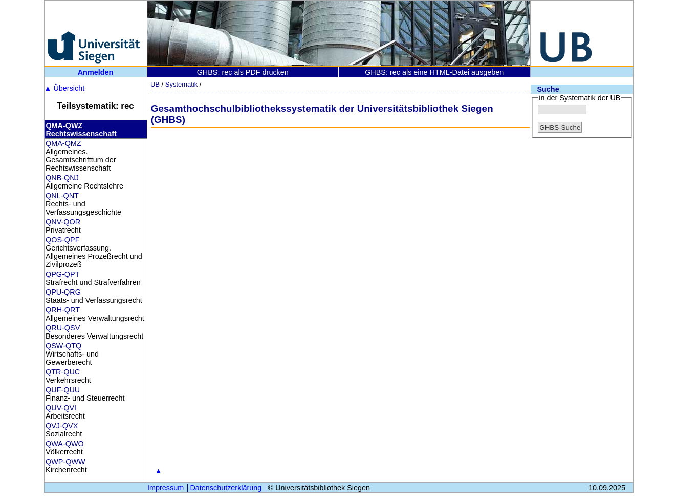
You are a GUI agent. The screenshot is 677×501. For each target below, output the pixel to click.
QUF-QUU (63, 390)
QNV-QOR (63, 222)
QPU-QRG (63, 292)
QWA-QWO (65, 444)
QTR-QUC (63, 372)
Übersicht (64, 88)
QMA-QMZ (63, 143)
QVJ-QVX (62, 426)
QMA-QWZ (64, 125)
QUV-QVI (61, 408)
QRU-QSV (63, 328)
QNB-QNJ (62, 178)
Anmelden (96, 72)
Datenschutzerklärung (225, 488)
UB (155, 84)
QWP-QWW (65, 461)
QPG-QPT (62, 274)
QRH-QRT (63, 310)
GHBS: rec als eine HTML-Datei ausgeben (434, 72)
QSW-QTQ (63, 346)
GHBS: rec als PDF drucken (243, 72)
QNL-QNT (62, 196)
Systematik (181, 84)
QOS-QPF (62, 240)
